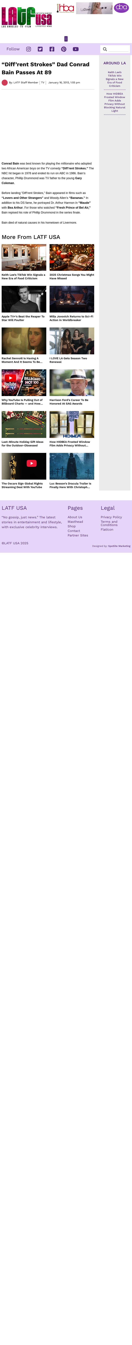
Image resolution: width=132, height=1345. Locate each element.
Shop (72, 526)
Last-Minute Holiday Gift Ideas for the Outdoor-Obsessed (22, 443)
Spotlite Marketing (119, 546)
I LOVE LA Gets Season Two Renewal (68, 360)
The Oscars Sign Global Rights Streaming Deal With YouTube (22, 485)
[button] (65, 39)
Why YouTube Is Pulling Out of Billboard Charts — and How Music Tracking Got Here (22, 401)
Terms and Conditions (109, 523)
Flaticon (107, 529)
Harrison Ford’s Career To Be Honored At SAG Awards (69, 401)
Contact (74, 531)
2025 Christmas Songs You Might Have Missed (72, 276)
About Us (75, 517)
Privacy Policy (111, 517)
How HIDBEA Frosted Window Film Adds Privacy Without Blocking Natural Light (70, 443)
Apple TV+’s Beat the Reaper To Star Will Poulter (23, 318)
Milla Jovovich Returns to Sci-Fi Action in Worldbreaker (71, 318)
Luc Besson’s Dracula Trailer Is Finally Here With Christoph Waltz (70, 485)
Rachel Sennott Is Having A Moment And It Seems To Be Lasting (21, 360)
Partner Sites (78, 535)
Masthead (75, 522)
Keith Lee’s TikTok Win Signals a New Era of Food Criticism (23, 276)
